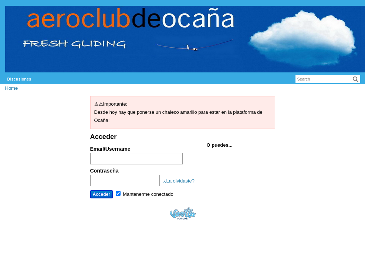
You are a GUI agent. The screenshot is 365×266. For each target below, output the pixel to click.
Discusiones (19, 79)
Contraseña (104, 171)
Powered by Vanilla (183, 213)
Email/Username (110, 149)
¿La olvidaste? (179, 181)
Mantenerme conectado (144, 194)
